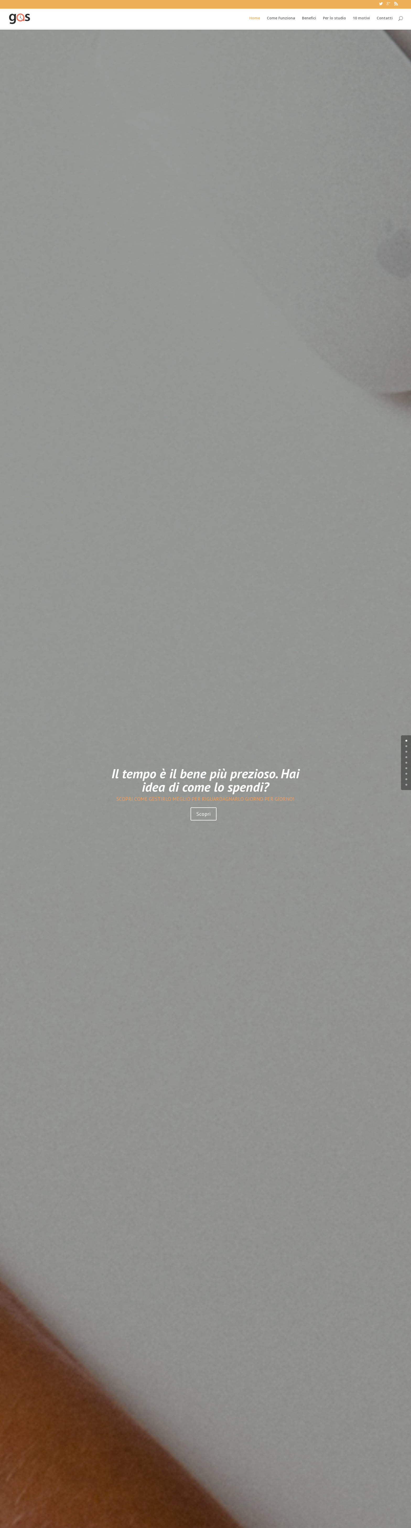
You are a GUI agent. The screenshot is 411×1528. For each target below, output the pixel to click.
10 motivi (361, 19)
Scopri (203, 799)
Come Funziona (281, 19)
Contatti (385, 19)
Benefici (309, 19)
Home (254, 19)
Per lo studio (334, 19)
